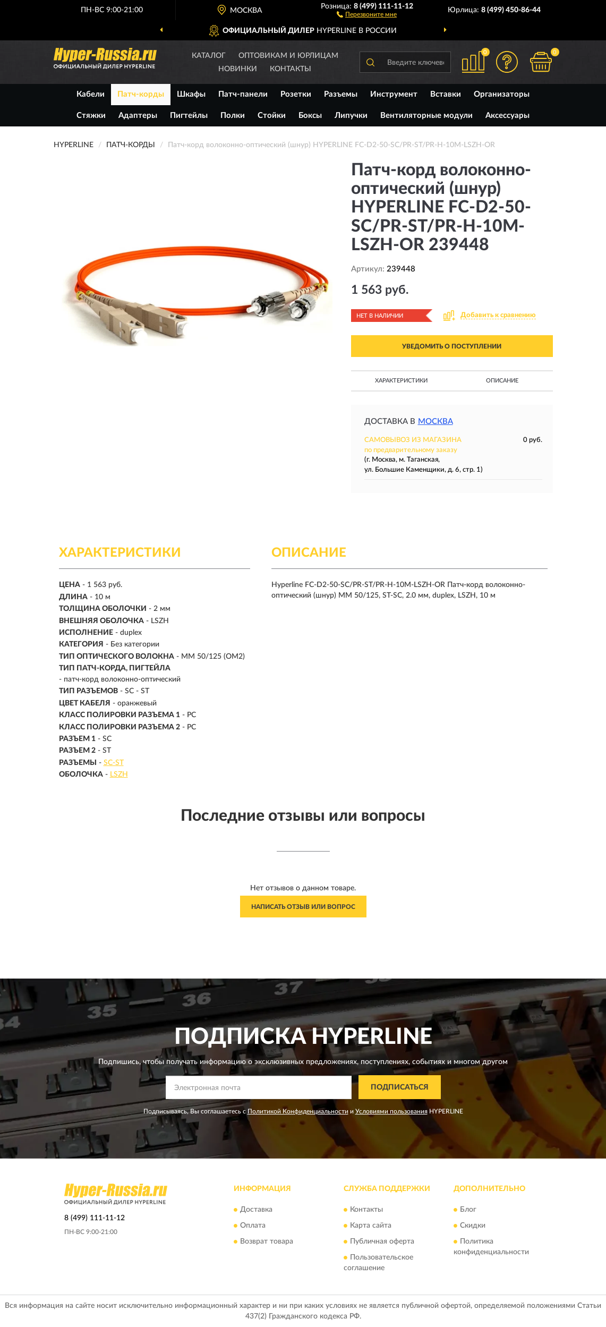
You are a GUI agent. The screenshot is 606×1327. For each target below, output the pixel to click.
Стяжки (91, 116)
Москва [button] (435, 422)
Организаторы (502, 94)
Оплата (253, 1225)
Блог (468, 1209)
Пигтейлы (189, 116)
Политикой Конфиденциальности (297, 1111)
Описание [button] (502, 381)
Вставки (445, 94)
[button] (367, 14)
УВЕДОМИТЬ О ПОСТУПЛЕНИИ (451, 346)
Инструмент (393, 94)
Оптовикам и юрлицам (288, 55)
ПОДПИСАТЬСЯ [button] (400, 1087)
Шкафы (191, 94)
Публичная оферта (382, 1241)
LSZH (119, 774)
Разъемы (340, 94)
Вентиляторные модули (426, 116)
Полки (232, 116)
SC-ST (114, 763)
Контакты (290, 69)
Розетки (295, 94)
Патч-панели (243, 94)
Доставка (256, 1209)
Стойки (272, 116)
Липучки (351, 116)
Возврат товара (266, 1241)
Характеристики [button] (401, 381)
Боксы (310, 116)
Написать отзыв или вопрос (303, 907)
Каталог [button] (209, 55)
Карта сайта (370, 1225)
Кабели (90, 94)
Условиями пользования (391, 1111)
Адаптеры (137, 116)
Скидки (472, 1225)
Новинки (237, 69)
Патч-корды (140, 94)
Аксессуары (507, 116)
